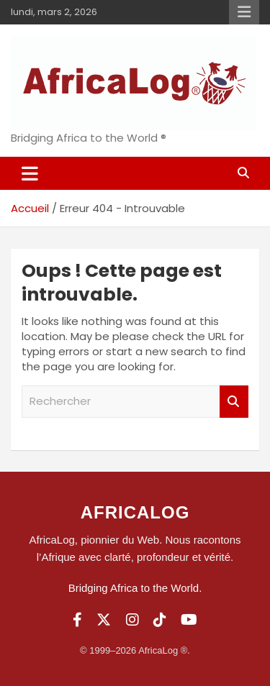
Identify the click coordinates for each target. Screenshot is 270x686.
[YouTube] (189, 620)
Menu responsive (244, 12)
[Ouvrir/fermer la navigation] (30, 173)
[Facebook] (77, 620)
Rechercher (234, 401)
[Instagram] (132, 620)
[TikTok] (159, 620)
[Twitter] (103, 620)
